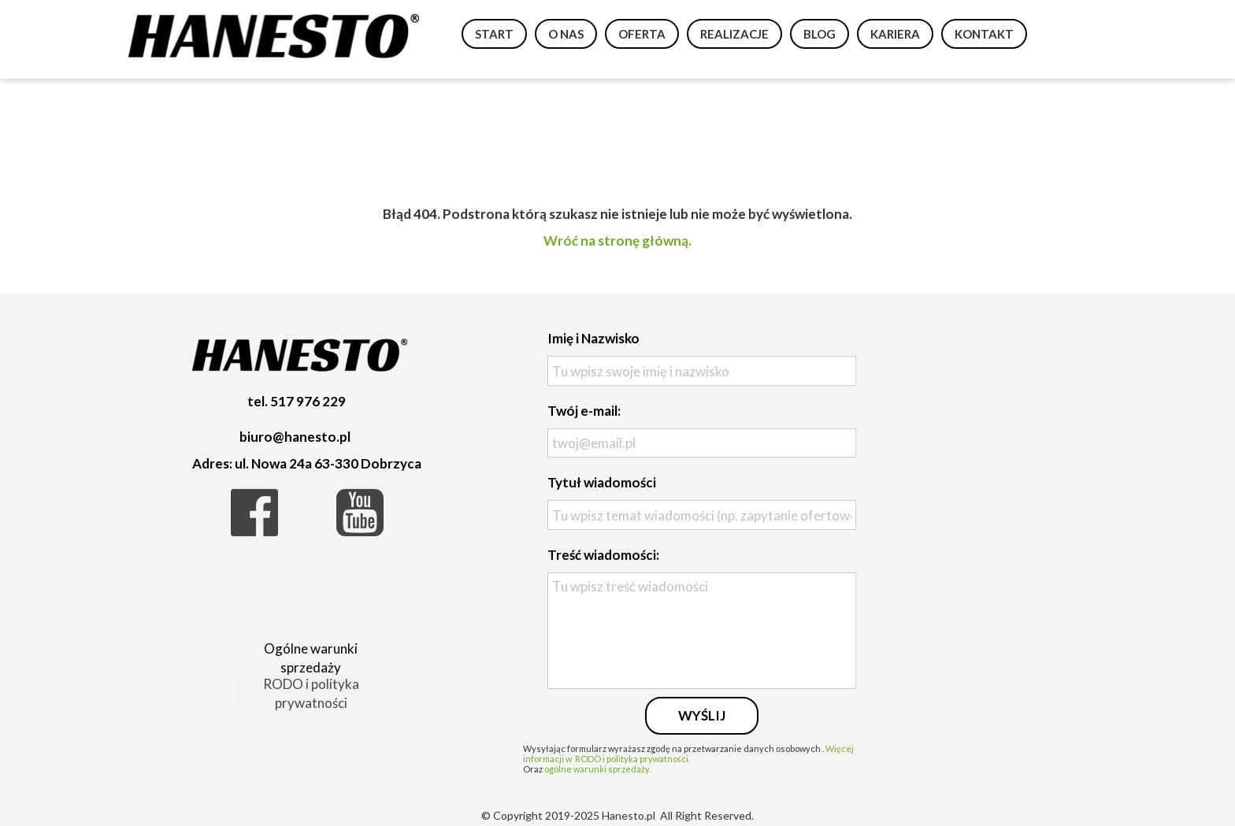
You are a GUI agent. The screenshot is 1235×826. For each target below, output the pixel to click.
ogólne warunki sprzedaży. (597, 769)
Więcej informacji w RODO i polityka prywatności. (688, 753)
